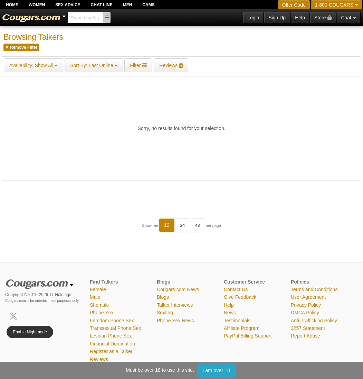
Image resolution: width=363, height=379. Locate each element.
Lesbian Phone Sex (111, 336)
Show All (33, 65)
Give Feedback (240, 297)
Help (300, 17)
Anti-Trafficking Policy (314, 320)
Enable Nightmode (30, 332)
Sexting (165, 312)
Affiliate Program (241, 328)
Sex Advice (67, 4)
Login (253, 17)
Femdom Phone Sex (112, 320)
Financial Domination (112, 343)
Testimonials (237, 320)
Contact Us (236, 289)
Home (12, 4)
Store (323, 17)
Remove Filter (21, 47)
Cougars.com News (178, 289)
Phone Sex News (175, 320)
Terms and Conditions (314, 289)
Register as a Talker (111, 351)
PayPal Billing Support (248, 336)
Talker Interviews (175, 305)
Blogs (163, 297)
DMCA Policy (305, 312)
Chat (348, 17)
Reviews (99, 359)
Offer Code (294, 5)
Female (98, 289)
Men (127, 4)
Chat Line (102, 4)
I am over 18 (216, 370)
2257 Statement (308, 328)
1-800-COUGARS (336, 5)
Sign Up (277, 17)
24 (182, 225)
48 (197, 225)
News (230, 312)
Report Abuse (305, 336)
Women (37, 4)
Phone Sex (102, 312)
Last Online (93, 65)
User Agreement (308, 297)
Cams (148, 4)
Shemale (99, 305)
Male (95, 297)
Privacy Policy (306, 305)
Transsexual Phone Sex (115, 328)
